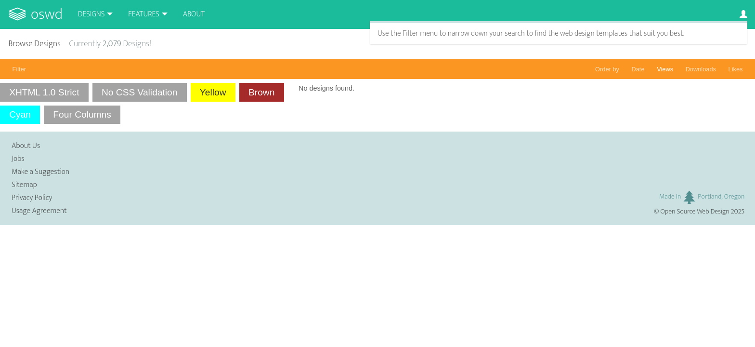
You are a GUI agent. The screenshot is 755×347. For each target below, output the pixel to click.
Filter (19, 69)
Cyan (20, 114)
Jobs (18, 158)
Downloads (701, 69)
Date (638, 69)
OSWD (47, 14)
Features (143, 14)
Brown (261, 92)
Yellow (213, 92)
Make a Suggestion (40, 171)
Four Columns (82, 114)
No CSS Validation (140, 92)
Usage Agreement (39, 210)
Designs (91, 14)
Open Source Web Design (695, 211)
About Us (26, 145)
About (194, 14)
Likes (736, 69)
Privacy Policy (32, 197)
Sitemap (24, 184)
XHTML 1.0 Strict (44, 92)
